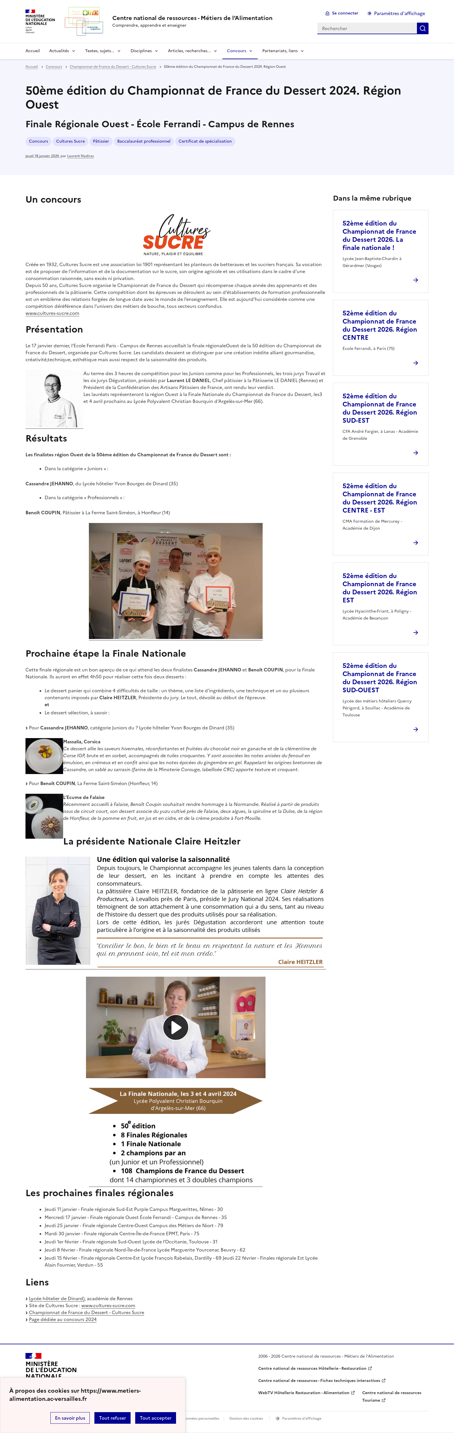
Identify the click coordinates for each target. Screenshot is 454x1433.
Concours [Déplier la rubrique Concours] (236, 51)
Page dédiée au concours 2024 (63, 1319)
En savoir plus (70, 1417)
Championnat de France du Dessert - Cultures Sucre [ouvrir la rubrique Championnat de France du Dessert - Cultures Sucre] (113, 66)
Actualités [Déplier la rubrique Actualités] (59, 51)
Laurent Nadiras (80, 156)
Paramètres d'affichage (301, 1418)
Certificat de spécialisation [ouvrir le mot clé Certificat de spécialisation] (205, 141)
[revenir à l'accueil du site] (192, 18)
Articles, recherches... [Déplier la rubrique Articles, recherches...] (189, 51)
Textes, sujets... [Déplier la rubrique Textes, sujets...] (99, 51)
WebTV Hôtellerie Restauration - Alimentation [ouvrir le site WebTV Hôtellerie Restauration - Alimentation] (303, 1393)
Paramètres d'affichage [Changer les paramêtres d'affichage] (399, 13)
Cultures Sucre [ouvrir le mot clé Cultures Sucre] (70, 141)
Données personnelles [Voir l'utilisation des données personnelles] (201, 1418)
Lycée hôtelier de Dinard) (57, 1298)
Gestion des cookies (246, 1418)
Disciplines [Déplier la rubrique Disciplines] (141, 51)
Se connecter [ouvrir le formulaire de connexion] (345, 13)
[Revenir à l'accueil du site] (51, 1372)
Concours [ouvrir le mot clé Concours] (38, 141)
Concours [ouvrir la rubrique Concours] (54, 66)
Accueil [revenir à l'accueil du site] (32, 51)
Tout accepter (155, 1417)
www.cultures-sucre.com (52, 313)
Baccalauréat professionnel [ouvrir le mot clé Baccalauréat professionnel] (144, 141)
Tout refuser (112, 1417)
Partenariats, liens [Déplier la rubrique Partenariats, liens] (280, 51)
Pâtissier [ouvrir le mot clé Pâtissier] (101, 141)
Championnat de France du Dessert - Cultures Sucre (86, 1312)
